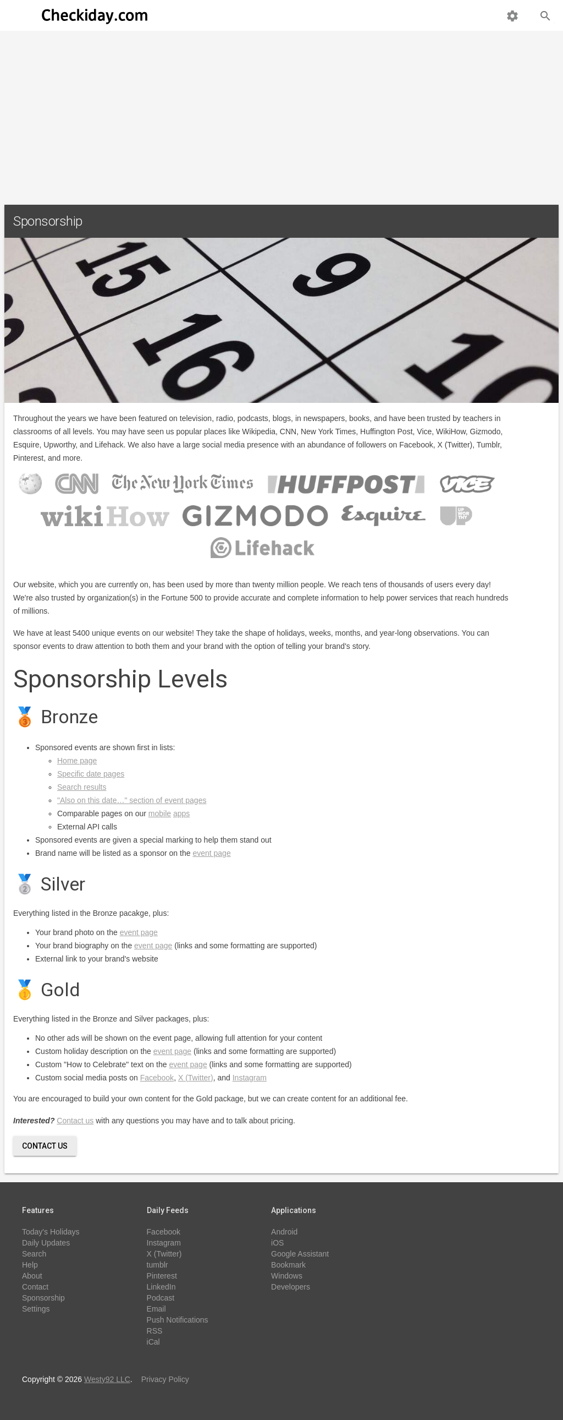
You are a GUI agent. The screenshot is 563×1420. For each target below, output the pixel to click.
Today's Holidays (51, 1231)
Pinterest (162, 1275)
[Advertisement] (281, 113)
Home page (77, 760)
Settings (36, 1308)
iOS (277, 1242)
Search (34, 1253)
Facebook (157, 1077)
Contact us (75, 1120)
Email (156, 1308)
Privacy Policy (165, 1379)
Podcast (161, 1297)
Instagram (250, 1077)
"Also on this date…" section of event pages (131, 800)
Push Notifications (177, 1319)
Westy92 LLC (107, 1379)
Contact (35, 1286)
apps (181, 813)
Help (30, 1264)
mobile (159, 813)
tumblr (157, 1264)
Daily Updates (46, 1242)
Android (284, 1231)
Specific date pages (90, 773)
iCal (153, 1341)
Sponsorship (43, 1297)
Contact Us (45, 1146)
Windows (286, 1275)
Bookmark (288, 1264)
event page (211, 853)
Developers (290, 1286)
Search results (81, 787)
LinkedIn (161, 1286)
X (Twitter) (195, 1077)
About (32, 1275)
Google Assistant (300, 1253)
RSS (155, 1330)
